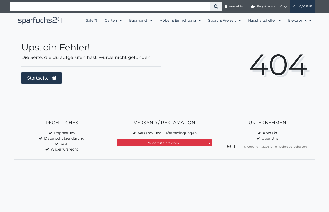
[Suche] (216, 6)
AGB (64, 144)
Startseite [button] (41, 78)
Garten (111, 20)
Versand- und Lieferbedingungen (167, 133)
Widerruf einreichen (179, 143)
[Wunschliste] (284, 6)
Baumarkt (138, 20)
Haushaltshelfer (262, 20)
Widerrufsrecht (64, 149)
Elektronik (297, 20)
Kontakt (270, 133)
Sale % (91, 20)
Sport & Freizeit (222, 20)
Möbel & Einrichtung (178, 20)
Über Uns (270, 138)
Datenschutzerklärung (64, 138)
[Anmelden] (235, 6)
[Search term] (110, 6)
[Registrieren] (263, 6)
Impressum (64, 133)
